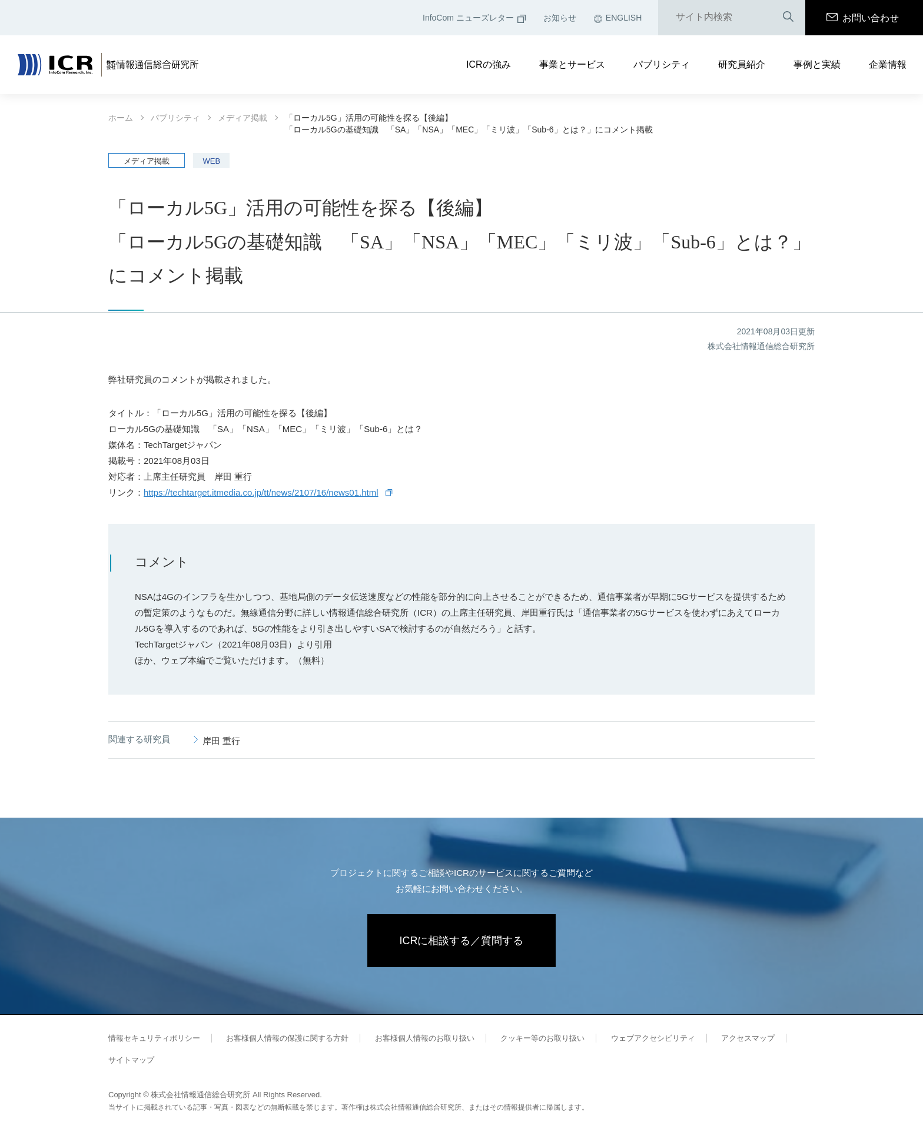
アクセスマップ (748, 1038)
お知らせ (559, 17)
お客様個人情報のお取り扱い (424, 1038)
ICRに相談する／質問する (462, 941)
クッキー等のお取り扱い (542, 1038)
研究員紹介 (741, 64)
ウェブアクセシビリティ (653, 1038)
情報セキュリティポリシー (154, 1038)
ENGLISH (618, 17)
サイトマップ (131, 1059)
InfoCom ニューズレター (474, 17)
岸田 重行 (221, 740)
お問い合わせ (862, 18)
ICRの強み (488, 64)
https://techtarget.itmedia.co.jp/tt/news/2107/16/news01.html (261, 492)
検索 (788, 17)
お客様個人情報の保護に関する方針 (287, 1038)
